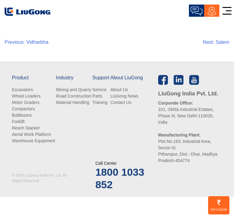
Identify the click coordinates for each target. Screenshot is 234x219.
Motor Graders (25, 102)
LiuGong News (124, 96)
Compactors (23, 109)
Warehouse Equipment (33, 141)
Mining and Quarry (73, 90)
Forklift (18, 122)
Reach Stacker (26, 128)
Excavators (22, 90)
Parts (97, 96)
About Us (119, 90)
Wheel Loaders (26, 96)
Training (100, 102)
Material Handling (72, 102)
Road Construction (73, 96)
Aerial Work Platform (31, 134)
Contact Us (120, 102)
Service (99, 90)
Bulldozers (22, 115)
